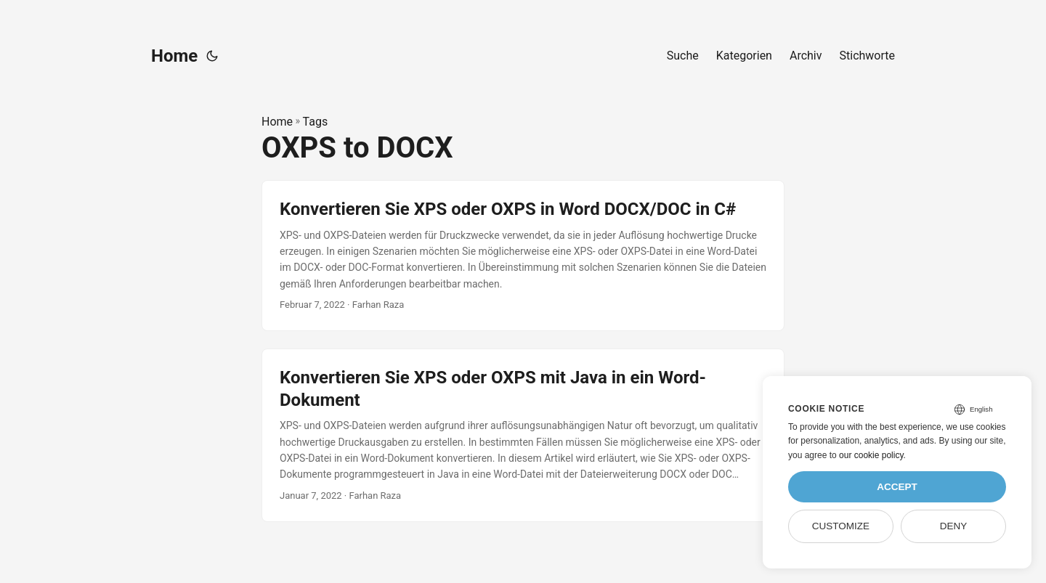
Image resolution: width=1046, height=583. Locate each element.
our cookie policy (871, 455)
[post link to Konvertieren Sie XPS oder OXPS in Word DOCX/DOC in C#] (523, 255)
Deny (954, 526)
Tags (315, 122)
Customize (840, 526)
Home (174, 56)
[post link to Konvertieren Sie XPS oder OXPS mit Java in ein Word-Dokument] (523, 435)
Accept (897, 486)
